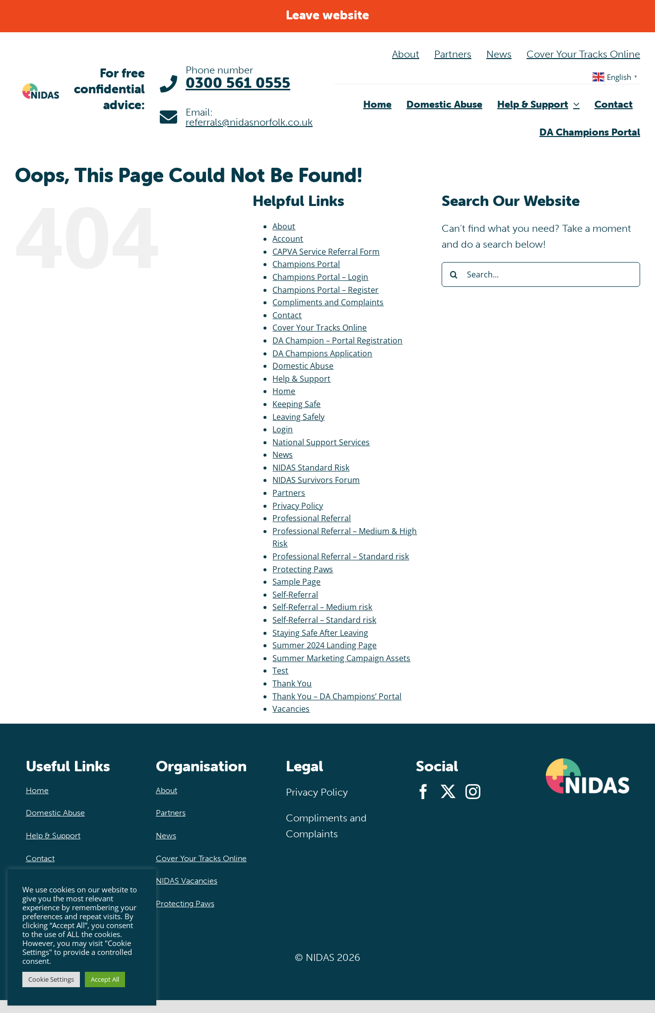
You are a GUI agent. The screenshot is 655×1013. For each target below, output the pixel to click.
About (283, 226)
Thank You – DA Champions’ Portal (336, 696)
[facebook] (423, 791)
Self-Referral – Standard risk (324, 619)
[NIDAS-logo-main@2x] (40, 88)
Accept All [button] (105, 979)
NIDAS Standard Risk (310, 467)
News (282, 454)
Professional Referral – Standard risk (340, 556)
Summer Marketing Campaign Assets (341, 658)
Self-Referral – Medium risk (322, 607)
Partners (288, 492)
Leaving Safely (298, 416)
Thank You (292, 683)
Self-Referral (295, 594)
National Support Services (321, 442)
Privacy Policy (297, 505)
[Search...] (541, 274)
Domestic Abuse (302, 365)
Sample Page (296, 581)
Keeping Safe (296, 404)
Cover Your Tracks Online (319, 327)
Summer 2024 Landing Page (324, 645)
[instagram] (472, 791)
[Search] (454, 274)
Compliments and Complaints (328, 302)
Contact (287, 315)
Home (283, 391)
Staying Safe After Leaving (320, 632)
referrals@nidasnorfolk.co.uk (249, 122)
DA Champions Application (322, 353)
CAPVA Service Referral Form (326, 251)
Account (287, 238)
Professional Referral (311, 518)
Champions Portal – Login (320, 276)
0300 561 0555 (238, 82)
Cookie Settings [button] (51, 979)
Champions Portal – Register (325, 289)
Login (282, 429)
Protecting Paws (302, 569)
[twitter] (448, 791)
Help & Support (301, 378)
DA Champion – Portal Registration (337, 340)
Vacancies (291, 708)
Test (280, 670)
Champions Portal (306, 264)
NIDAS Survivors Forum (316, 479)
